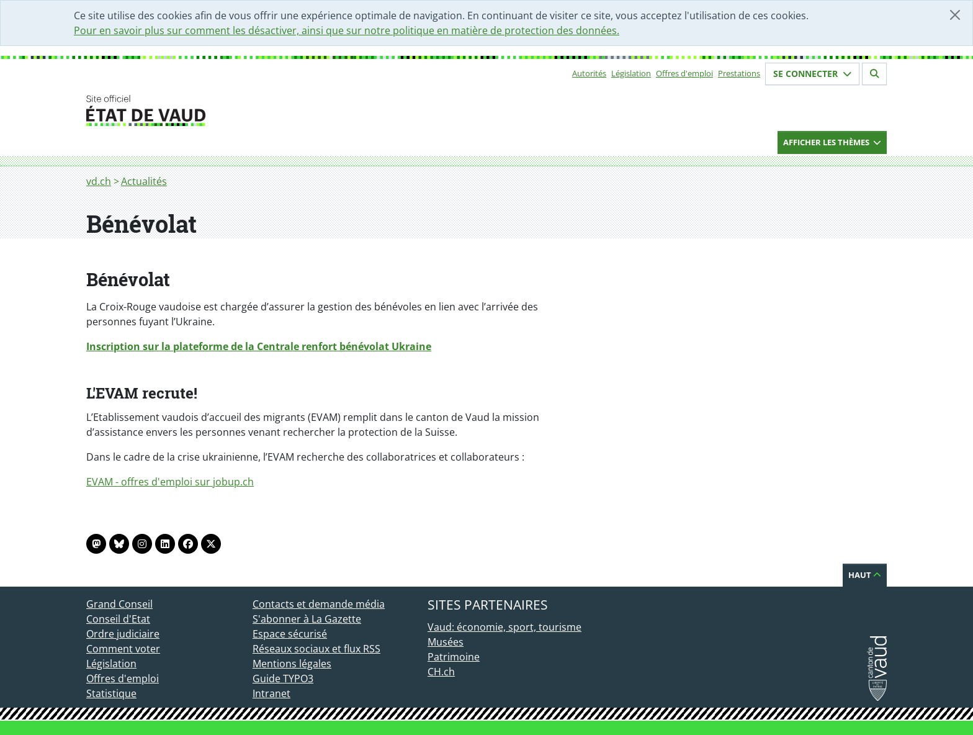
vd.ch (98, 181)
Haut (864, 574)
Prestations (739, 73)
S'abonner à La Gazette (307, 619)
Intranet (271, 693)
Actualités (144, 181)
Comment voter (123, 649)
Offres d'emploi (684, 73)
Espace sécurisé (290, 634)
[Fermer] (955, 15)
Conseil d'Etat (118, 619)
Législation (631, 73)
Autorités (589, 73)
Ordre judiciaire (122, 634)
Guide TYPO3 (283, 678)
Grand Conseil (119, 604)
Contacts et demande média (319, 604)
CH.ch (441, 672)
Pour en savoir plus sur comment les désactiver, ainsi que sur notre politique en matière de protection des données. (346, 30)
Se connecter (812, 73)
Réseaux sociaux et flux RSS (316, 649)
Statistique (111, 693)
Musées (446, 642)
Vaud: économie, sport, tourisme (504, 627)
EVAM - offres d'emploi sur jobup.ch (170, 482)
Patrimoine (454, 657)
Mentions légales (292, 663)
